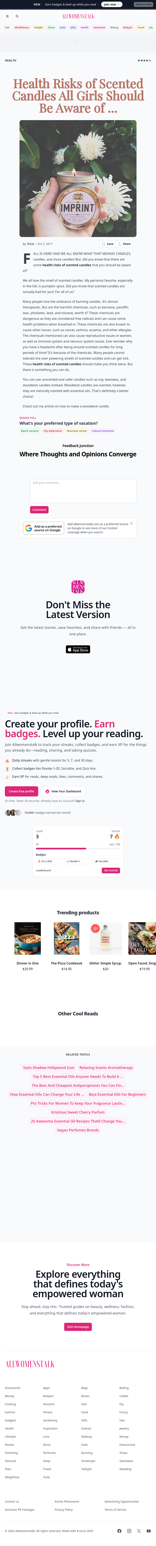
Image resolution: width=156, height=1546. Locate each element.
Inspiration (50, 1428)
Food (84, 1412)
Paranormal (127, 1445)
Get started (111, 870)
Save (107, 244)
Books (85, 1396)
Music (47, 1445)
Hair (7, 27)
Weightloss (12, 1477)
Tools (46, 1477)
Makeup (86, 1436)
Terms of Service (116, 1510)
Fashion (10, 1412)
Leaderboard (43, 870)
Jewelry (124, 1428)
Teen (8, 1469)
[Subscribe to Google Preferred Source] (43, 528)
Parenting (11, 1453)
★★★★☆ (144, 60)
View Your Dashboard (63, 791)
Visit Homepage (78, 1327)
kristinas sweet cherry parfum (78, 1112)
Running (87, 1453)
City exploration (53, 431)
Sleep (46, 1461)
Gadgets (10, 1420)
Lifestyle (10, 1436)
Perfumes (49, 1453)
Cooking (10, 1404)
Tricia (30, 244)
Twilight (38, 27)
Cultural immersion (103, 431)
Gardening (50, 1420)
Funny (123, 1412)
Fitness (47, 1412)
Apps (46, 1388)
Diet (84, 1404)
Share (124, 244)
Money (124, 1436)
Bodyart (127, 27)
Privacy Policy (64, 1510)
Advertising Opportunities (122, 1501)
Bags (84, 1388)
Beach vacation (30, 431)
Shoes (51, 27)
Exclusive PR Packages (19, 1510)
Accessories (12, 1388)
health (10, 60)
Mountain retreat (77, 431)
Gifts (73, 27)
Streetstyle (88, 1461)
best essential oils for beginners (117, 1094)
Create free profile (21, 791)
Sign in (79, 801)
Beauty (9, 1396)
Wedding (125, 1469)
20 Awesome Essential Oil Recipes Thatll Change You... (78, 1121)
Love (46, 1436)
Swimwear (99, 27)
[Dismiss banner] (131, 523)
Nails (63, 27)
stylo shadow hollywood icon (49, 1067)
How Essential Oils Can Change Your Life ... (47, 1094)
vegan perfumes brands (78, 1130)
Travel (140, 27)
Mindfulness (22, 27)
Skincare (10, 1461)
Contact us (12, 1501)
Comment (39, 510)
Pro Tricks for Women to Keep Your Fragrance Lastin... (78, 1103)
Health (84, 27)
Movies (9, 1445)
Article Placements (67, 1501)
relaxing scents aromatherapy (106, 1067)
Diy (121, 1404)
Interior (86, 1428)
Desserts (49, 1404)
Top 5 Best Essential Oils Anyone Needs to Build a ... (78, 1076)
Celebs (123, 1396)
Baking (114, 27)
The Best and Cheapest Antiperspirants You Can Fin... (78, 1085)
